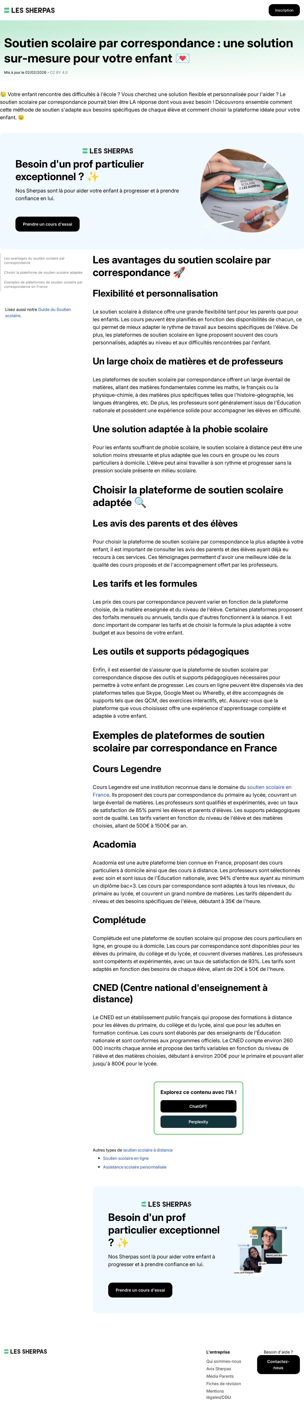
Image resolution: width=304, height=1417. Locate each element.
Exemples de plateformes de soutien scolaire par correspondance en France (43, 284)
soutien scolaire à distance (148, 1150)
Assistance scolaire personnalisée (134, 1167)
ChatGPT (198, 1106)
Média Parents (220, 1376)
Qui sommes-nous (223, 1361)
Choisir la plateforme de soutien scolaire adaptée (43, 272)
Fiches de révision (223, 1383)
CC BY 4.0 (59, 72)
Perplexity (198, 1121)
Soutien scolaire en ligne (126, 1158)
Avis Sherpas (218, 1368)
